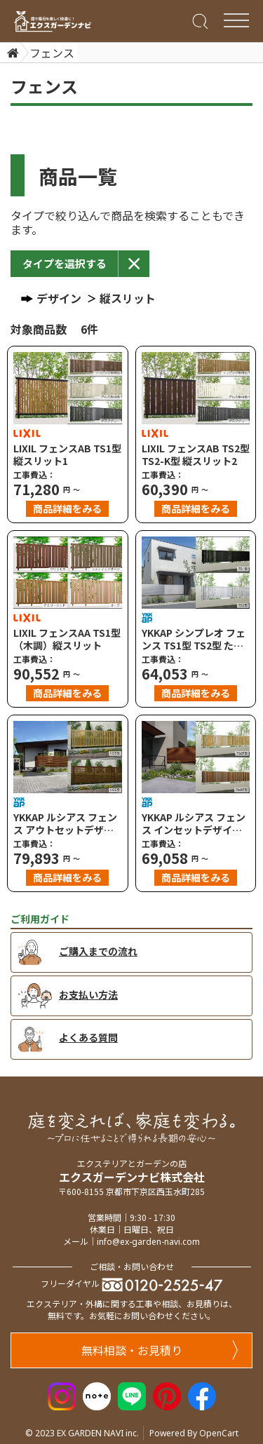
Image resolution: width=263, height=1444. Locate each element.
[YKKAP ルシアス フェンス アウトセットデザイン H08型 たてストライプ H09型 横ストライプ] (67, 757)
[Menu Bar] (236, 20)
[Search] (198, 20)
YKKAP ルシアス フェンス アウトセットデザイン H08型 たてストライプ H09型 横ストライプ (65, 823)
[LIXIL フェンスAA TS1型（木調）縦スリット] (67, 573)
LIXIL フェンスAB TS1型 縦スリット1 (67, 454)
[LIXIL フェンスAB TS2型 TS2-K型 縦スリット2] (196, 388)
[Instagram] (62, 1394)
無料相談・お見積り (159, 1350)
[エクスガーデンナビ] (52, 21)
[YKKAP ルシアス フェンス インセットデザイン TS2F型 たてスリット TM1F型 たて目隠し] (196, 757)
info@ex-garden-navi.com (148, 1242)
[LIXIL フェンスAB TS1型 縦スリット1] (67, 388)
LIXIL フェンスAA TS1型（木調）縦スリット (67, 639)
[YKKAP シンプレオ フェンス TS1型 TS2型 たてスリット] (196, 573)
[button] (65, 263)
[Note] (97, 1394)
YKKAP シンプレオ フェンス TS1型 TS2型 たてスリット (193, 639)
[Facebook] (202, 1394)
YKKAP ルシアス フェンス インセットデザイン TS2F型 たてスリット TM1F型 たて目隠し (193, 823)
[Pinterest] (167, 1394)
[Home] (11, 52)
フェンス (51, 52)
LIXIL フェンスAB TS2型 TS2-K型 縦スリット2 (196, 454)
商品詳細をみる (67, 508)
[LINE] (132, 1394)
